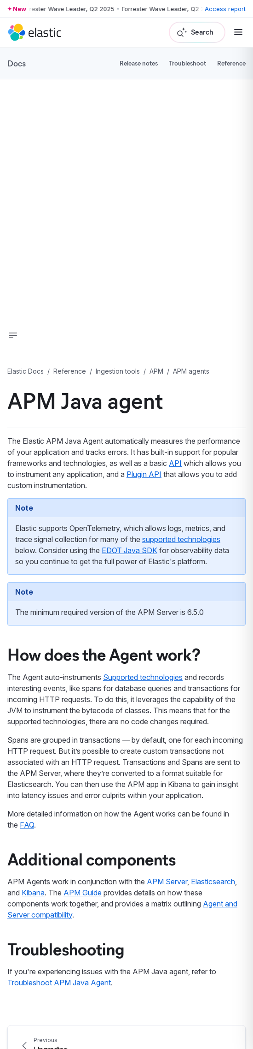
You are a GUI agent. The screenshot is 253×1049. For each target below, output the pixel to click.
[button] (12, 335)
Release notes (139, 63)
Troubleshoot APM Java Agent (59, 982)
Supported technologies (143, 677)
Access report (225, 8)
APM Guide (82, 892)
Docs (16, 63)
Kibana (33, 892)
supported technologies (181, 539)
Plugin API (143, 474)
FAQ (27, 824)
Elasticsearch (213, 881)
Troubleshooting (65, 948)
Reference (231, 63)
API (175, 463)
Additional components (91, 858)
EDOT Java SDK (129, 550)
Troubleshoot (187, 63)
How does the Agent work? (104, 654)
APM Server (167, 881)
